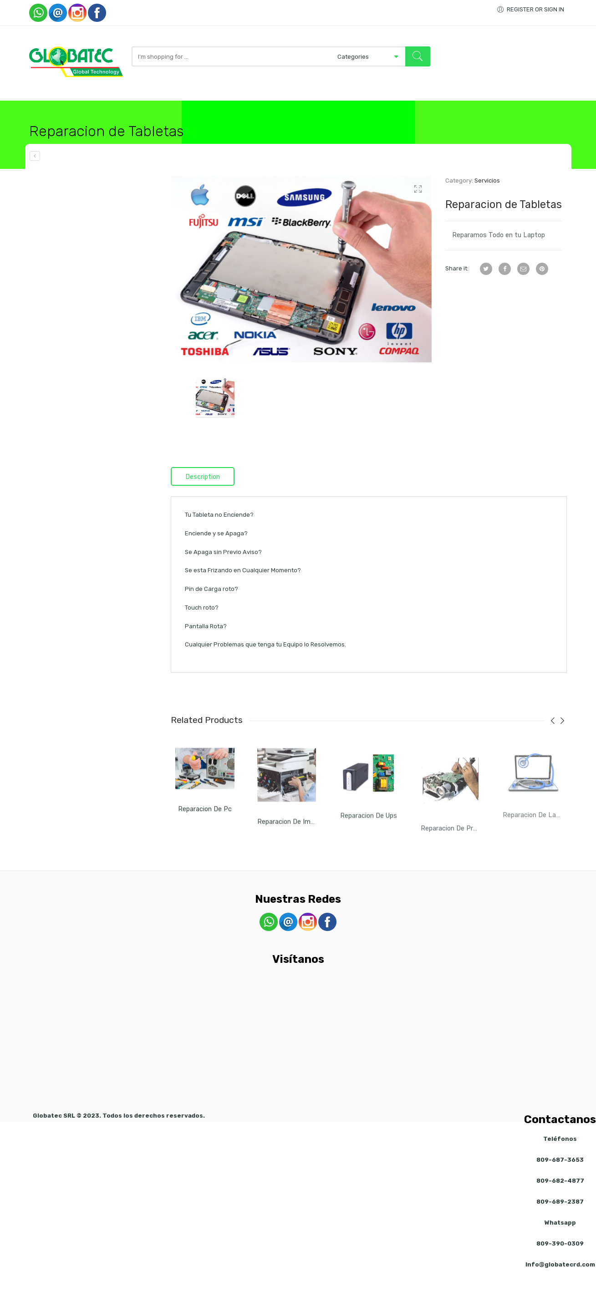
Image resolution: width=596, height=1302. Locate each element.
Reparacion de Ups (368, 845)
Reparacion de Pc (205, 836)
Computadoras (131, 108)
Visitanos (410, 108)
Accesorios (298, 108)
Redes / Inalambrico (218, 108)
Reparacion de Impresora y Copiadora (314, 850)
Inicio (39, 108)
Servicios (359, 108)
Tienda (76, 108)
